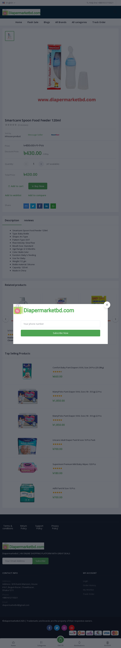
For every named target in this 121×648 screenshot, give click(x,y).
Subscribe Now (60, 333)
